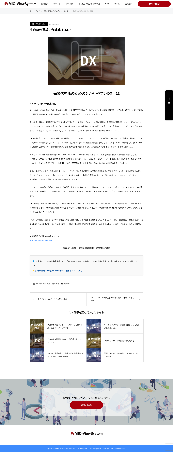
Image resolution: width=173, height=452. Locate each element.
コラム (117, 4)
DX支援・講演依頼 (169, 100)
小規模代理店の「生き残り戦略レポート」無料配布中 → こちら (58, 271)
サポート (56, 4)
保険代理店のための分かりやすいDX (47, 284)
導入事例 (69, 4)
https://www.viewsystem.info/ (42, 240)
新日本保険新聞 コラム (38, 24)
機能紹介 (44, 4)
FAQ (107, 4)
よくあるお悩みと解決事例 (89, 4)
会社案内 (128, 4)
